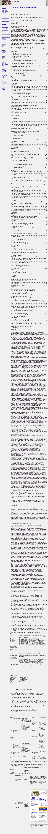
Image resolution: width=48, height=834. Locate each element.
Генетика (3, 50)
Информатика (4, 54)
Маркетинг (3, 62)
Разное (3, 77)
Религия (3, 78)
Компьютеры (4, 58)
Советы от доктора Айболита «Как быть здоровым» (5, 22)
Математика (4, 63)
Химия (3, 88)
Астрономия (4, 45)
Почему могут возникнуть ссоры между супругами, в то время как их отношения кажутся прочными (5, 12)
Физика (3, 84)
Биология (3, 47)
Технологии (4, 82)
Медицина (3, 65)
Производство (4, 75)
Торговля (3, 83)
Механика (3, 69)
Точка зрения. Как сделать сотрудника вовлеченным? (5, 28)
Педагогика (4, 71)
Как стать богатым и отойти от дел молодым (5, 19)
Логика (3, 60)
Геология (3, 52)
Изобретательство (5, 53)
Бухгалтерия (4, 48)
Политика (3, 72)
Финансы (3, 87)
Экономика (4, 90)
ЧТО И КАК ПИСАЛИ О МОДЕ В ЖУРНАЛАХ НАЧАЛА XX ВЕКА (34, 798)
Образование (4, 70)
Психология (4, 76)
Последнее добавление (4, 39)
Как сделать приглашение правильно (4, 25)
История (3, 57)
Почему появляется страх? (5, 16)
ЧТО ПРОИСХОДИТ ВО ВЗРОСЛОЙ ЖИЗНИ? (42, 813)
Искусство (3, 56)
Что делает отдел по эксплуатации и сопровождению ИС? (34, 813)
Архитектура (4, 44)
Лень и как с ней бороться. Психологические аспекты (5, 31)
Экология (3, 89)
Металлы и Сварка (5, 68)
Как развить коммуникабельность (5, 9)
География (4, 51)
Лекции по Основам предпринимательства (6, 37)
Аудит (3, 46)
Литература (4, 59)
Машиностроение (5, 64)
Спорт (3, 81)
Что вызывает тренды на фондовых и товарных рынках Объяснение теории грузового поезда (43, 799)
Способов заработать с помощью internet (6, 34)
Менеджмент (4, 66)
